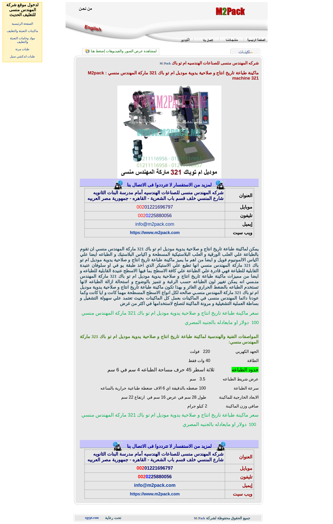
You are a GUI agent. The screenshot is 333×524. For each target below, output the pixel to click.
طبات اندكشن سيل (22, 56)
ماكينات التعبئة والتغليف (22, 31)
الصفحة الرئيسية (22, 23)
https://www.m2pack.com (155, 232)
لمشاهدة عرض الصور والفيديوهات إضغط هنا (124, 51)
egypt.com (92, 518)
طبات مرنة (22, 49)
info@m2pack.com (154, 224)
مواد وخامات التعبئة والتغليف (22, 40)
